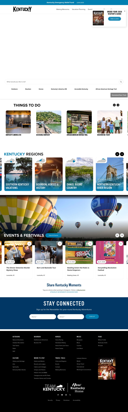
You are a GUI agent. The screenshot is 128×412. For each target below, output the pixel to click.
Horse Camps (59, 348)
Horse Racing (59, 340)
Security (50, 400)
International (80, 367)
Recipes (100, 346)
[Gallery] (64, 2)
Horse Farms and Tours (62, 346)
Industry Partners (82, 358)
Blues (78, 343)
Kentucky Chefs (102, 343)
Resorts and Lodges (39, 364)
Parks (14, 348)
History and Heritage (19, 361)
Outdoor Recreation (18, 343)
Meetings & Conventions (84, 370)
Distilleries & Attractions (41, 340)
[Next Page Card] (122, 154)
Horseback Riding (60, 343)
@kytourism (81, 290)
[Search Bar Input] (62, 82)
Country (79, 346)
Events (90, 9)
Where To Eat (102, 340)
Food (100, 337)
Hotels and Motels (39, 361)
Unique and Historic (40, 370)
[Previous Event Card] (117, 235)
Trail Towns (16, 346)
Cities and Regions (60, 361)
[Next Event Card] (122, 235)
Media (78, 361)
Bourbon (37, 337)
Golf (14, 351)
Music (79, 337)
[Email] (70, 316)
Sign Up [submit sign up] (92, 316)
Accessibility (76, 400)
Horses (58, 337)
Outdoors (16, 337)
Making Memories (62, 9)
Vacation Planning (78, 9)
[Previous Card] (114, 105)
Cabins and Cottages (40, 367)
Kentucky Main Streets (19, 370)
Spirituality (16, 367)
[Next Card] (121, 105)
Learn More (80, 2)
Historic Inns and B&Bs (40, 373)
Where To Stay (39, 358)
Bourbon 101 (37, 343)
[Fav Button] (29, 244)
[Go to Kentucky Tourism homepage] (22, 9)
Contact (57, 367)
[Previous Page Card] (117, 154)
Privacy (58, 400)
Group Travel (80, 364)
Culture (16, 358)
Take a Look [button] (114, 19)
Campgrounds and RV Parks (42, 375)
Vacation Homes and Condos (42, 378)
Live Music (80, 348)
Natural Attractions (18, 340)
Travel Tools (60, 358)
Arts (14, 364)
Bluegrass (79, 340)
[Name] (42, 316)
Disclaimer (66, 400)
